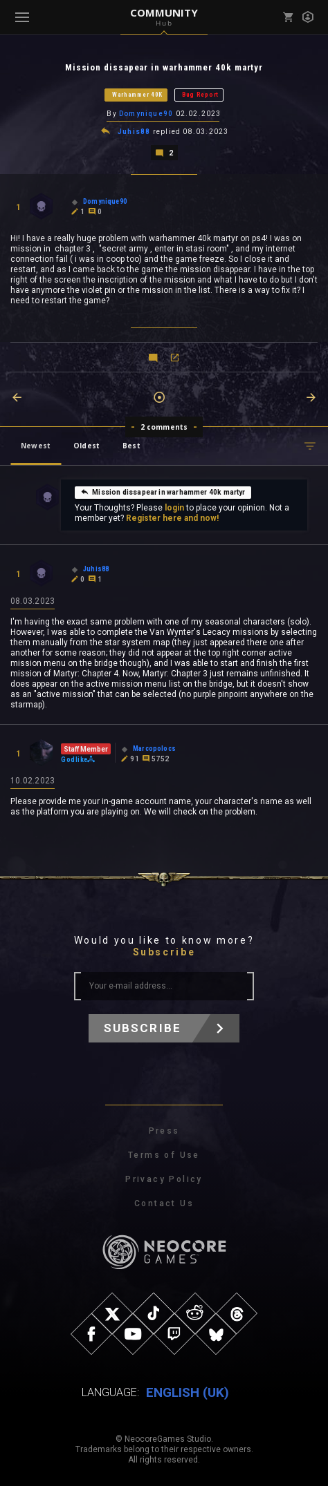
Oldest (86, 445)
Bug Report (200, 94)
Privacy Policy (164, 1179)
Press (164, 1131)
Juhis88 (134, 131)
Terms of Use (164, 1155)
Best (131, 445)
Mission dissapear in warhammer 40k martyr (162, 492)
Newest (36, 445)
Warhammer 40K (137, 94)
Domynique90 (146, 113)
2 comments (164, 427)
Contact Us (164, 1203)
